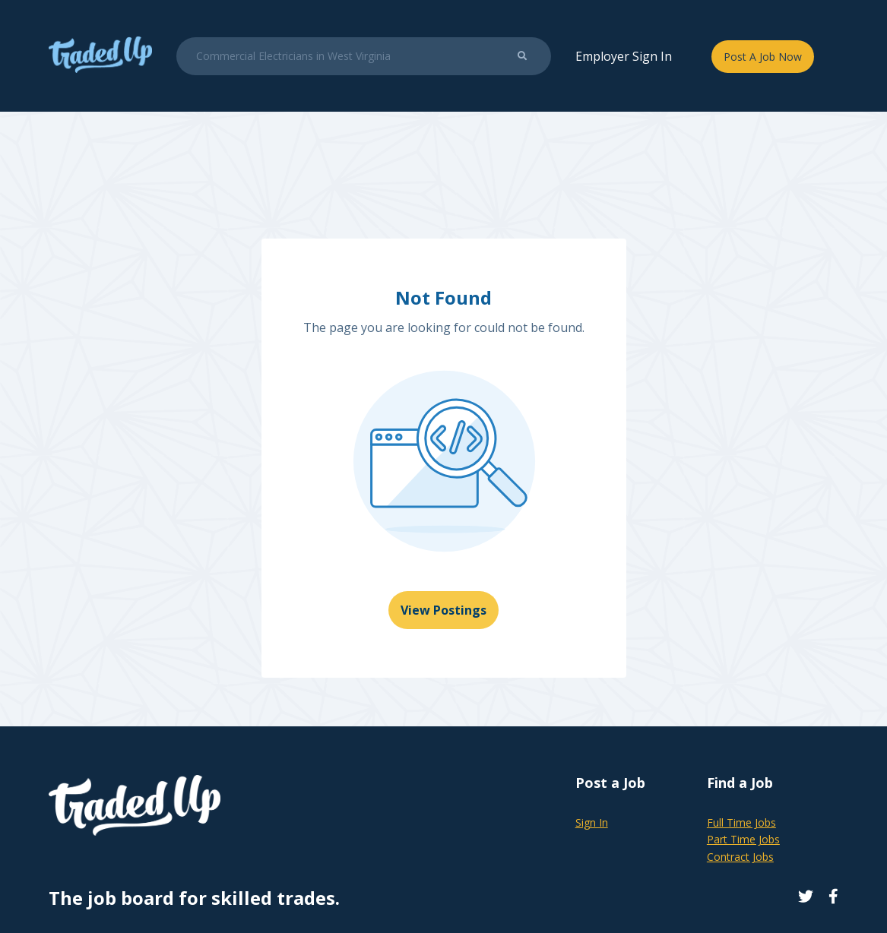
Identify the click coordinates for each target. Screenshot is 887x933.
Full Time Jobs (741, 822)
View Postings (443, 610)
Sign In (591, 822)
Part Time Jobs (743, 839)
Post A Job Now (763, 56)
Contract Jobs (740, 856)
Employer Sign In (623, 56)
